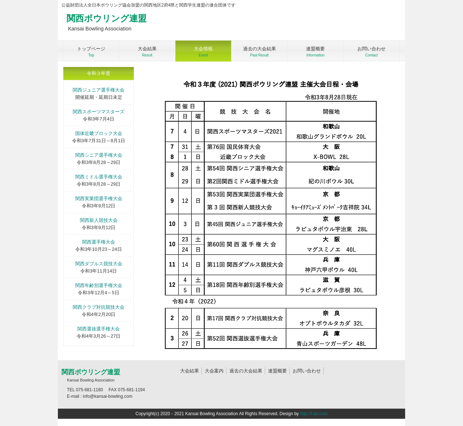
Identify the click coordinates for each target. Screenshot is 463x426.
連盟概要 (277, 371)
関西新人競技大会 (99, 220)
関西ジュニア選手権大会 (98, 90)
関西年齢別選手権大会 (98, 285)
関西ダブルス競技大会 (98, 263)
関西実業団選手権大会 (98, 198)
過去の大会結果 (245, 371)
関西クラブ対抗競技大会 (98, 307)
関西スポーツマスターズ (98, 111)
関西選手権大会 (98, 242)
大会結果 (189, 371)
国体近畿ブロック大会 (98, 133)
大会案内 (214, 371)
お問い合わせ (307, 371)
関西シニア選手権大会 (98, 155)
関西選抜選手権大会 (98, 329)
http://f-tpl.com (313, 413)
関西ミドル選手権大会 (98, 177)
